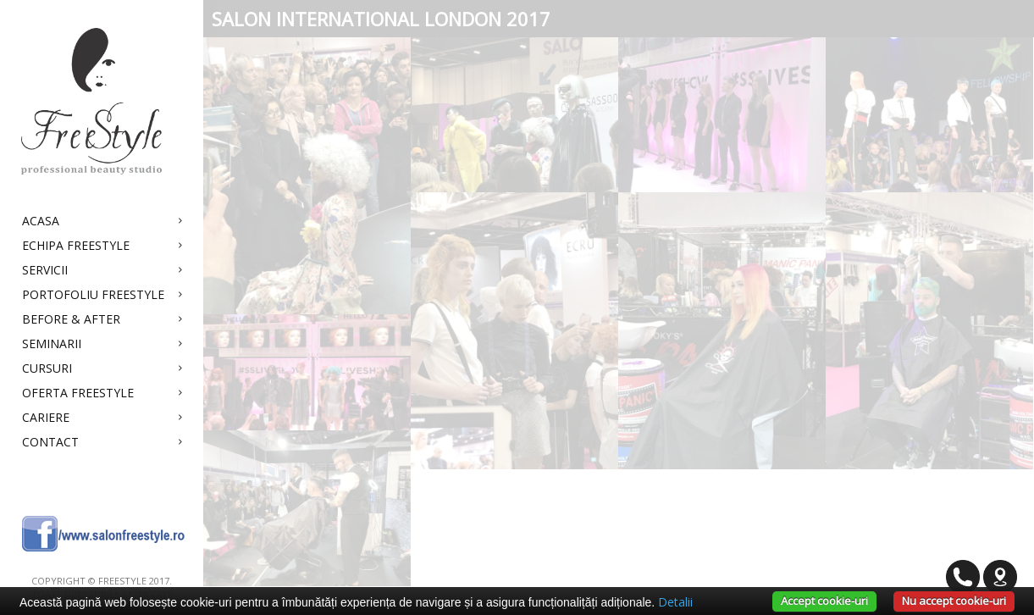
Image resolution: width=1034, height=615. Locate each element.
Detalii (675, 602)
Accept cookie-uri (824, 600)
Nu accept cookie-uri (954, 600)
